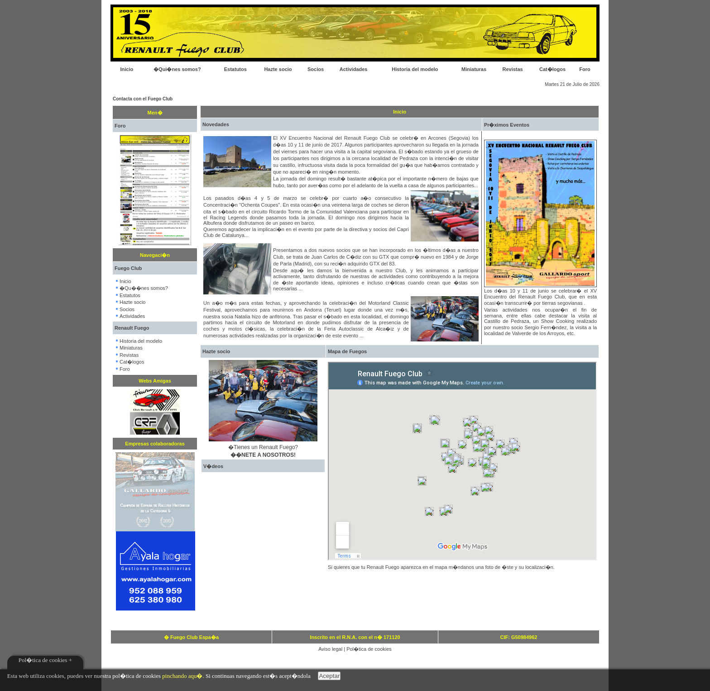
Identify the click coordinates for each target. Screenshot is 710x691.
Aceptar (329, 675)
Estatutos (235, 69)
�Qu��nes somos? (144, 288)
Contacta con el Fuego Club (143, 98)
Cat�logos (552, 69)
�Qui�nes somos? (177, 69)
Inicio (126, 69)
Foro (584, 69)
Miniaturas (473, 69)
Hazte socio (278, 69)
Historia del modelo (415, 69)
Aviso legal (330, 649)
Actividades (354, 69)
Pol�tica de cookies (369, 649)
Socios (315, 69)
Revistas (512, 69)
